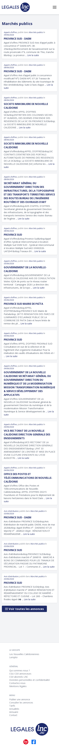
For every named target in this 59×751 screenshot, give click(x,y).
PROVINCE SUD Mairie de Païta (23, 304)
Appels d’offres (10, 32)
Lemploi (13, 657)
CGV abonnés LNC (18, 676)
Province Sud (13, 234)
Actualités (14, 708)
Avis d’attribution (11, 511)
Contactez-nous (17, 683)
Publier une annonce (19, 699)
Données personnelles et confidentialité (29, 679)
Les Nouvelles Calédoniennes (24, 654)
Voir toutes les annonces (24, 609)
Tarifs (12, 705)
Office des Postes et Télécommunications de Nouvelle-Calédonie (28, 477)
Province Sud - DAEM (17, 38)
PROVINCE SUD (13, 339)
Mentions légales (18, 686)
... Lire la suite (32, 55)
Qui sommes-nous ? (19, 670)
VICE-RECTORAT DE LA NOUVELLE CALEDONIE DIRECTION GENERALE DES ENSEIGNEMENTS (27, 434)
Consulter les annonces (21, 702)
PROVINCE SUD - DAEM (17, 517)
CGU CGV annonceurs (20, 673)
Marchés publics (36, 32)
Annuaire (13, 711)
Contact (13, 715)
